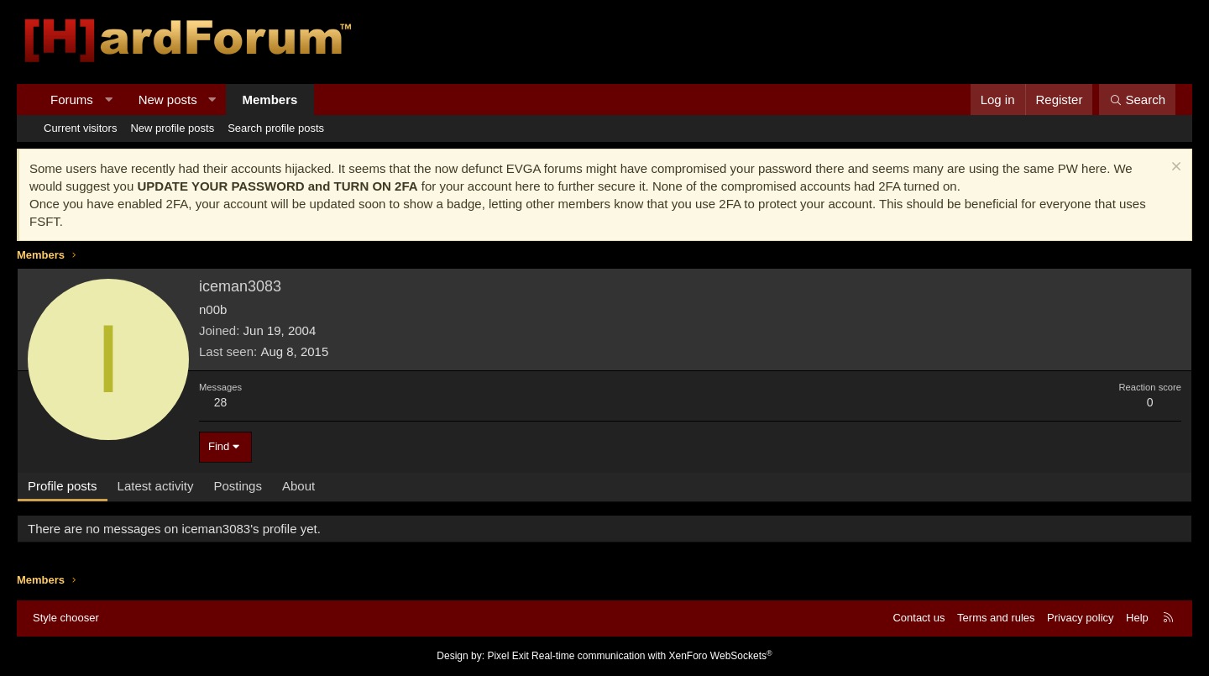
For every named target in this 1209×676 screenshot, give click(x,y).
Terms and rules (995, 617)
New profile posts (172, 128)
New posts (168, 99)
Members (270, 99)
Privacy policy (1080, 617)
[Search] (1137, 99)
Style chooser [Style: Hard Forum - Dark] (66, 617)
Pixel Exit (507, 656)
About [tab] (298, 486)
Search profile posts (276, 128)
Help (1137, 617)
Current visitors (80, 128)
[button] (108, 99)
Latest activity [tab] (156, 486)
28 (221, 402)
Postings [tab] (237, 486)
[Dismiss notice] (1174, 168)
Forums (71, 99)
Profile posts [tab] (62, 486)
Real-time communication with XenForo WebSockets (651, 656)
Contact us (918, 617)
